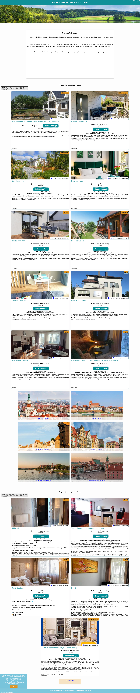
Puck (126, 153)
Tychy (126, 559)
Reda (66, 332)
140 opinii (105, 194)
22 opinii (47, 253)
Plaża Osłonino (70, 680)
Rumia (125, 332)
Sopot (126, 500)
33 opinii (48, 373)
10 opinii (117, 373)
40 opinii (46, 194)
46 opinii (47, 313)
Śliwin (66, 500)
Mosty (66, 212)
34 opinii (106, 253)
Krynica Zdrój (93, 619)
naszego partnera (49, 137)
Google (4, 676)
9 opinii (107, 134)
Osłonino (65, 93)
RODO (17, 683)
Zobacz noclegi (51, 127)
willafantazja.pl (136, 1)
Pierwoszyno (123, 93)
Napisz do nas (87, 690)
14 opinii (107, 313)
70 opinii (45, 541)
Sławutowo (64, 153)
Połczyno (125, 212)
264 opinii (103, 601)
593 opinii (47, 601)
